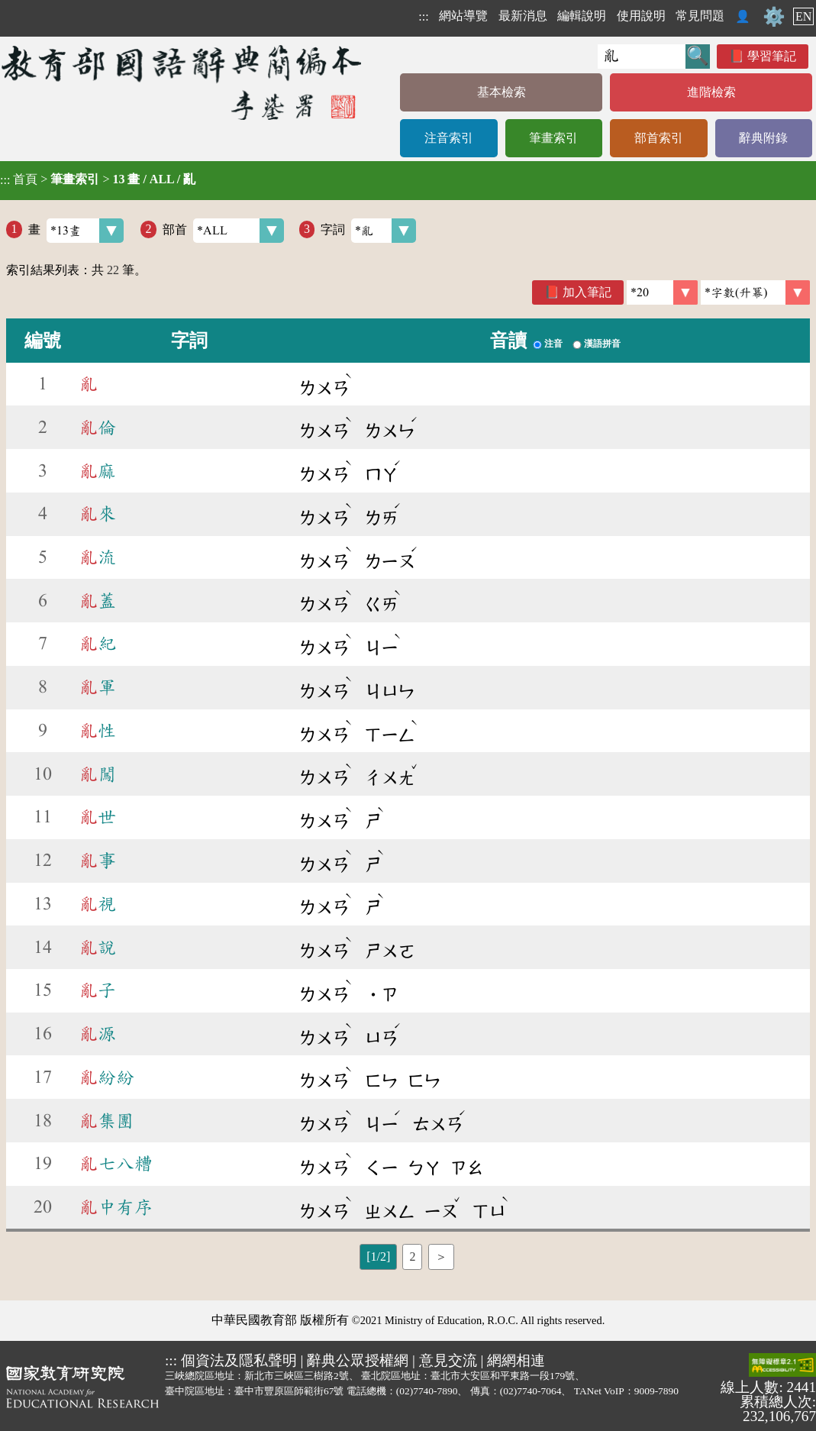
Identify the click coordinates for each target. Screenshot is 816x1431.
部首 (223, 230)
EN (803, 16)
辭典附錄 (763, 137)
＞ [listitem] (441, 1256)
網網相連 (516, 1360)
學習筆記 (771, 56)
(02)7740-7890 (427, 1391)
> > (97, 179)
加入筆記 (587, 292)
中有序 (116, 1207)
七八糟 (116, 1164)
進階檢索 (711, 92)
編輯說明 (581, 15)
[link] (755, 292)
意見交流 (448, 1360)
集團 (106, 1121)
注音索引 (448, 137)
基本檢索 (501, 92)
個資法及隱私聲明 (239, 1360)
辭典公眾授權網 (357, 1360)
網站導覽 (463, 15)
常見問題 (700, 15)
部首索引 (658, 137)
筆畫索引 (553, 137)
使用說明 (641, 15)
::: (423, 16)
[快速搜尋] (641, 56)
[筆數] (662, 292)
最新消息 (522, 15)
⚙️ (774, 17)
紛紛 (106, 1077)
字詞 (368, 230)
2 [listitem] (412, 1256)
